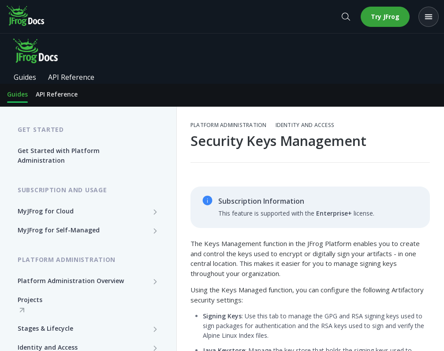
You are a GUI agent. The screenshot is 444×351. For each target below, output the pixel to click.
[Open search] (346, 17)
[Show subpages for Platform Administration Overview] (155, 281)
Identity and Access (305, 125)
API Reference (57, 94)
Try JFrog (385, 16)
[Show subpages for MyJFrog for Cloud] (155, 211)
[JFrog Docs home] (26, 16)
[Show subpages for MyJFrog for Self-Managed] (155, 230)
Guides (17, 94)
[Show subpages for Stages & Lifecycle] (155, 328)
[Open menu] (428, 17)
